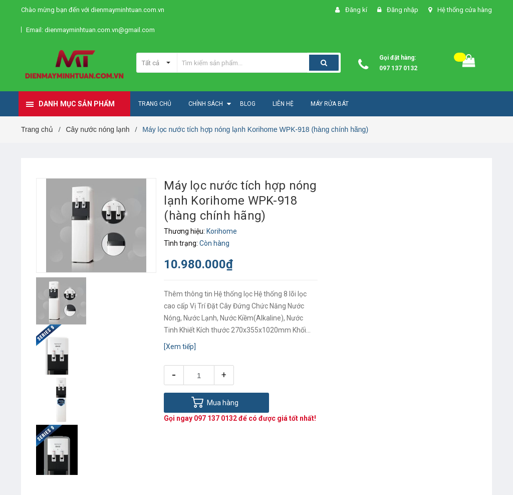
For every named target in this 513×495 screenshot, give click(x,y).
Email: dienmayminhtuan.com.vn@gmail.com (90, 30)
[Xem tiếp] (180, 347)
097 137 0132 (398, 68)
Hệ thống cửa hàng (464, 10)
